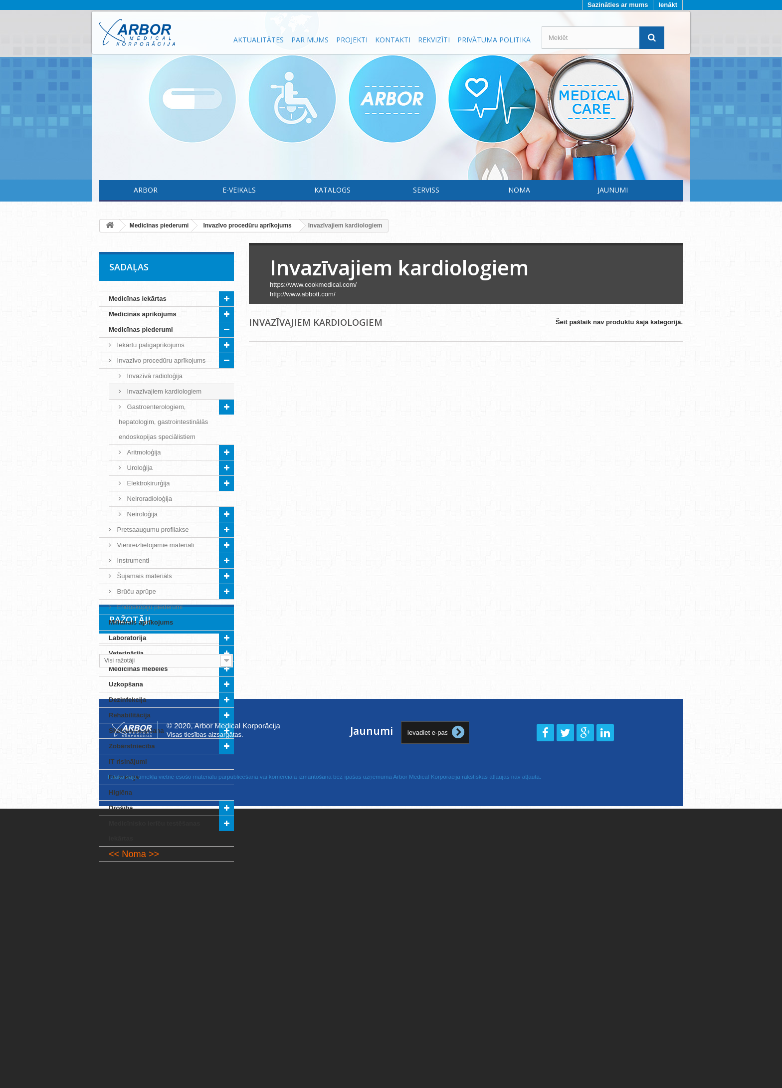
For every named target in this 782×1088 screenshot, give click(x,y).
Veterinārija (126, 653)
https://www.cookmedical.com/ (313, 284)
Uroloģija (139, 467)
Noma (519, 190)
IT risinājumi (128, 761)
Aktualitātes (258, 39)
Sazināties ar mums (617, 4)
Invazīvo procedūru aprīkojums (160, 360)
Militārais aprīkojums (141, 622)
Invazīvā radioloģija (154, 376)
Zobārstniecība (132, 746)
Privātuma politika (494, 39)
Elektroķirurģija (147, 483)
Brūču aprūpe (135, 591)
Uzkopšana (126, 684)
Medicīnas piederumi (141, 329)
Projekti (352, 39)
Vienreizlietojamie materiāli (154, 545)
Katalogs (332, 190)
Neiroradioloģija (148, 498)
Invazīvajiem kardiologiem (163, 391)
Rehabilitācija (130, 715)
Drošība (121, 808)
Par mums (310, 39)
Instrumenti (132, 560)
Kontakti (392, 39)
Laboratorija (127, 638)
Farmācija (124, 777)
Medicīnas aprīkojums (143, 314)
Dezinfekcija (127, 699)
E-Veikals (239, 190)
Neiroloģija (141, 514)
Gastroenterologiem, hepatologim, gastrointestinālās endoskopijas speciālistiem (163, 421)
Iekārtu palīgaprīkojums (150, 345)
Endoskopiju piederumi (149, 607)
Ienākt (667, 4)
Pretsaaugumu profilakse (152, 529)
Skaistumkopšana (136, 730)
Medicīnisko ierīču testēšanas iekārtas (154, 831)
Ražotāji (130, 892)
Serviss (426, 190)
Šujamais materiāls (143, 576)
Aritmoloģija (143, 452)
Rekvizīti (434, 39)
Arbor (146, 190)
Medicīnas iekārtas (138, 298)
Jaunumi (612, 190)
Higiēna (120, 792)
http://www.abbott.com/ (303, 294)
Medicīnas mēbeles (138, 668)
